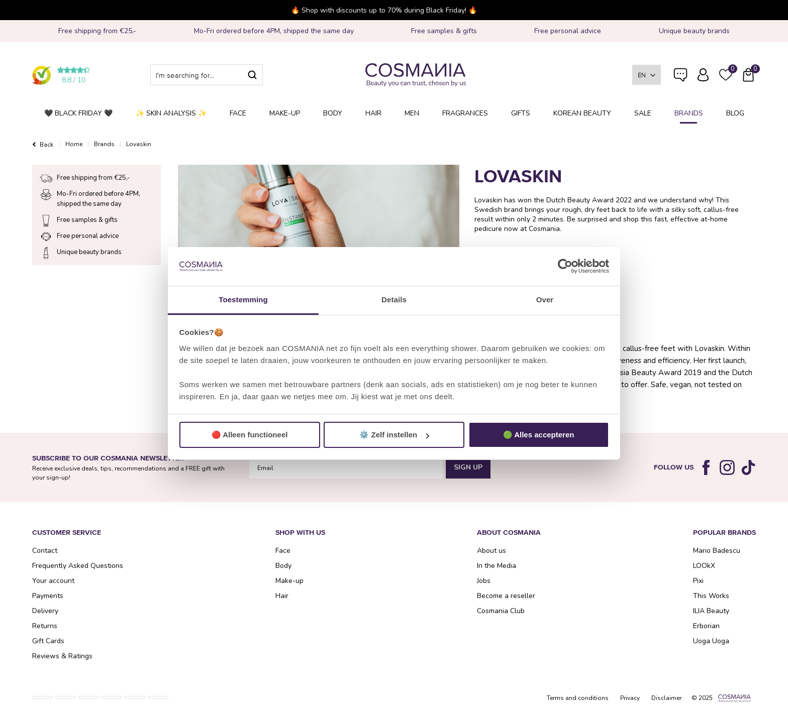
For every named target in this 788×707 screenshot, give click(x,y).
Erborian (706, 626)
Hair (373, 113)
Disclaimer (666, 698)
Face (238, 113)
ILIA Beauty (711, 611)
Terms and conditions (578, 698)
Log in (703, 74)
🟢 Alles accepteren (538, 434)
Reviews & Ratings (62, 656)
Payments (47, 596)
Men (412, 113)
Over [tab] (545, 299)
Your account (53, 580)
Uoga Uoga (711, 641)
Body (332, 113)
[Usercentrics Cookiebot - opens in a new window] (565, 266)
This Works (711, 596)
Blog (735, 113)
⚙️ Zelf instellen (394, 434)
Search (252, 75)
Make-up (284, 113)
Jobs (483, 580)
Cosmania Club (501, 611)
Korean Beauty (582, 113)
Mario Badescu (716, 550)
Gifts (520, 113)
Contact (44, 550)
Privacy (630, 698)
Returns (44, 626)
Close (631, 10)
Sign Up (468, 467)
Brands (688, 113)
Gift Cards (48, 641)
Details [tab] (394, 299)
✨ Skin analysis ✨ (171, 113)
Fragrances (465, 113)
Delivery (45, 611)
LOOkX (704, 565)
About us (491, 550)
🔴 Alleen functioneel (250, 434)
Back (46, 145)
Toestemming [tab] (243, 299)
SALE (642, 113)
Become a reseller (506, 596)
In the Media (496, 565)
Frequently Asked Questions (680, 81)
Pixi (698, 580)
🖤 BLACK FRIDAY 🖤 (78, 113)
